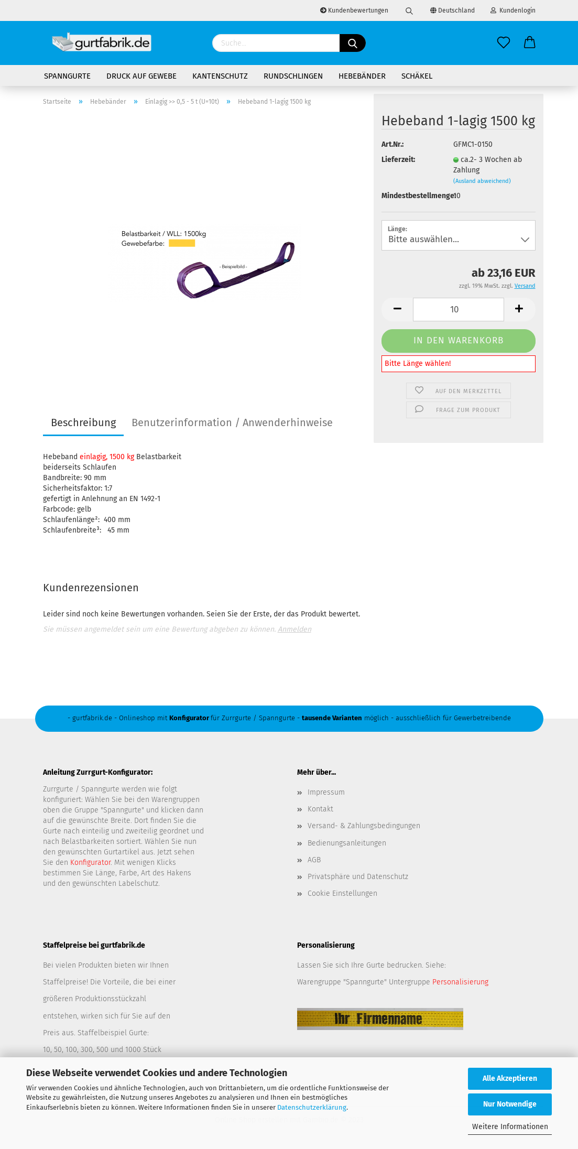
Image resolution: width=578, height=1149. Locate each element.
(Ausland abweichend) (482, 181)
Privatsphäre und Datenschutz (358, 876)
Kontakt (320, 809)
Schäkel (416, 76)
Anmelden (294, 629)
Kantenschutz (220, 76)
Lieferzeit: (398, 159)
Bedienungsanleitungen (347, 843)
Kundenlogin (513, 10)
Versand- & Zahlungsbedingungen (364, 825)
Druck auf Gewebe (141, 76)
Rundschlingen (293, 76)
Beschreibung (83, 422)
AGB (314, 859)
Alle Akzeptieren (510, 1078)
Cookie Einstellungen (342, 893)
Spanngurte (67, 76)
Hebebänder (362, 76)
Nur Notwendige (510, 1104)
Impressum (326, 792)
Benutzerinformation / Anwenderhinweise (232, 422)
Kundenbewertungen (354, 10)
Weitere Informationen (510, 1126)
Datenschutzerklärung (311, 1107)
